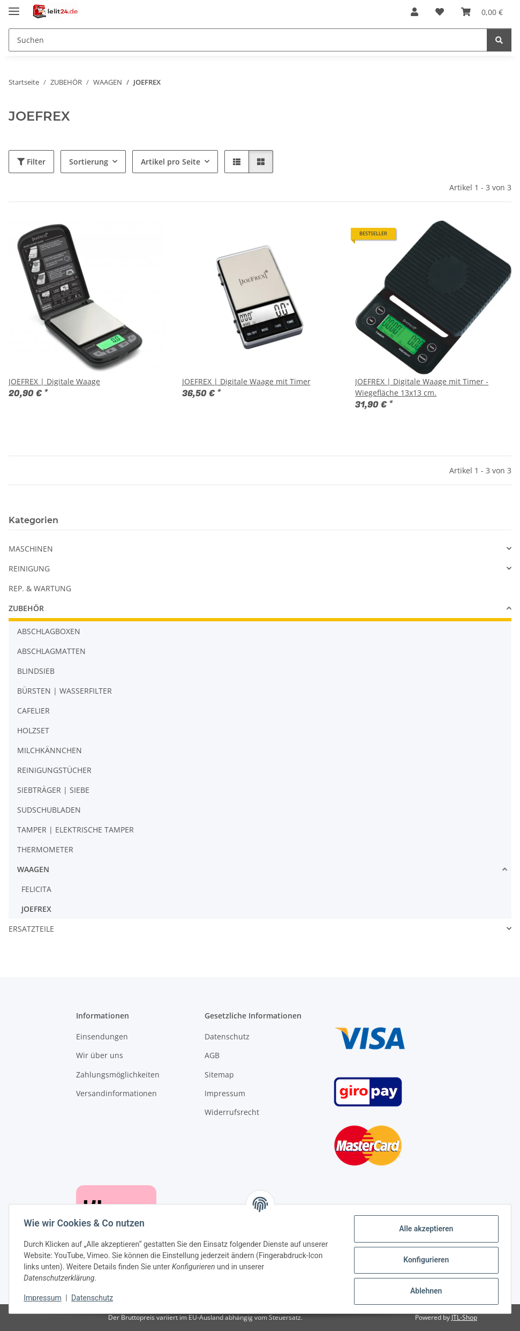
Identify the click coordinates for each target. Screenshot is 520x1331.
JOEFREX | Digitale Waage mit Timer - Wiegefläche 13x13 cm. (421, 387)
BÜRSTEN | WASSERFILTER (64, 691)
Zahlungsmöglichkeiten (118, 1074)
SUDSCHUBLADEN (49, 810)
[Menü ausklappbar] (14, 6)
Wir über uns (99, 1055)
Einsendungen (102, 1036)
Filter (31, 162)
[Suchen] (499, 39)
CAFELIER (33, 710)
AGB (212, 1055)
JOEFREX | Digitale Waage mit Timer (246, 381)
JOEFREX (36, 909)
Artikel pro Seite (170, 162)
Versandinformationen (116, 1093)
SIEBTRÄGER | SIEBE (53, 790)
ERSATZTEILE (31, 929)
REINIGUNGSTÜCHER (54, 770)
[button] (414, 12)
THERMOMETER (45, 849)
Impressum (45, 1297)
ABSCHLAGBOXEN (48, 631)
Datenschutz (95, 1297)
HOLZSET (33, 730)
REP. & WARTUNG (40, 588)
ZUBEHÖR (26, 608)
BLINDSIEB (36, 671)
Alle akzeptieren (423, 1228)
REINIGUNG (29, 568)
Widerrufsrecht (232, 1112)
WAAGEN (33, 869)
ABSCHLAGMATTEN (51, 651)
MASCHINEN (31, 549)
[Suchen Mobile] (248, 39)
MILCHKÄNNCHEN (49, 750)
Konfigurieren (423, 1259)
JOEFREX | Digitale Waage (54, 381)
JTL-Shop (464, 1317)
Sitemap (219, 1074)
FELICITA (36, 889)
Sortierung (88, 162)
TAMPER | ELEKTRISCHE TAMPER (75, 829)
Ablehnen (423, 1291)
